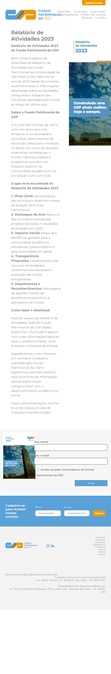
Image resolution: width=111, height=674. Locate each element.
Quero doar (98, 11)
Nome (39, 507)
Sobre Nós (63, 11)
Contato (100, 17)
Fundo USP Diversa (93, 14)
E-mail (67, 507)
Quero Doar (93, 3)
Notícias (87, 17)
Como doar (80, 11)
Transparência (68, 14)
